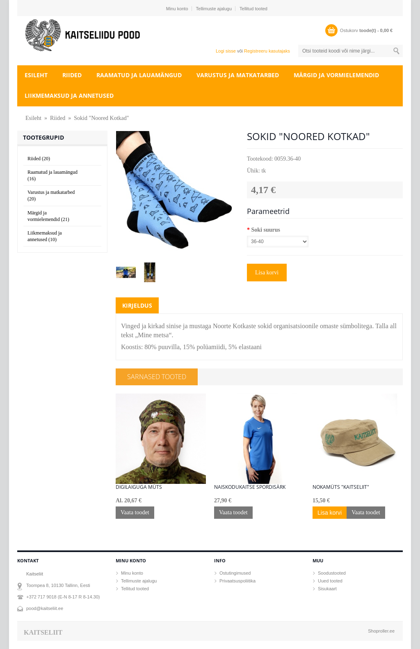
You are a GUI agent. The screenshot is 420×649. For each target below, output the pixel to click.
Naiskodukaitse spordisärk (249, 487)
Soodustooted (332, 573)
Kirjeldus (137, 305)
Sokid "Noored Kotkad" (101, 118)
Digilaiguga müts (139, 487)
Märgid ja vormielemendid (336, 75)
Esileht (36, 75)
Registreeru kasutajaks (267, 50)
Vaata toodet (135, 512)
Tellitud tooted (253, 8)
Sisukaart (327, 588)
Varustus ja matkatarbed (237, 75)
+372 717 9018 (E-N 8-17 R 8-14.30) (63, 596)
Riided (72, 75)
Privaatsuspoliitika (237, 580)
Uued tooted (330, 580)
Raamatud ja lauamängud (139, 75)
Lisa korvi (266, 272)
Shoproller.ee (381, 630)
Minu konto (177, 8)
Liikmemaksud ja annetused (69, 95)
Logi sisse (226, 50)
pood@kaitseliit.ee (44, 608)
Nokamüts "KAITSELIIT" (341, 487)
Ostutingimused (235, 573)
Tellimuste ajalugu (214, 8)
